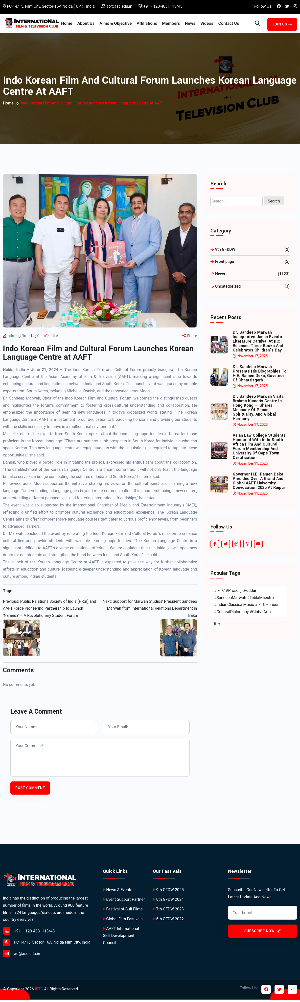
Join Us (282, 25)
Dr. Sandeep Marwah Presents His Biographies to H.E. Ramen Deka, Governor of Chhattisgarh (260, 375)
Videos (208, 20)
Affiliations (148, 20)
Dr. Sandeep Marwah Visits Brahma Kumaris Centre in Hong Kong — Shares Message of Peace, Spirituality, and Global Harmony (258, 409)
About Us (86, 24)
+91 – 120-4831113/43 (29, 933)
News (191, 20)
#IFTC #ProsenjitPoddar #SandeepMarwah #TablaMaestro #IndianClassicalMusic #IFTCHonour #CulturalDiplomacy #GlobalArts (246, 603)
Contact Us (227, 24)
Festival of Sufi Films (122, 911)
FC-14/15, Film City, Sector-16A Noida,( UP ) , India (49, 6)
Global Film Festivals (122, 920)
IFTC (39, 991)
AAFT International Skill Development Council (121, 937)
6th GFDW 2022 (168, 920)
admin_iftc (17, 337)
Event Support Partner (124, 901)
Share (189, 337)
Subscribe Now (262, 933)
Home (69, 20)
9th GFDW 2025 (168, 891)
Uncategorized (250, 288)
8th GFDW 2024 (168, 901)
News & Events (117, 891)
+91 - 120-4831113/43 (160, 6)
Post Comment (30, 790)
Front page (250, 263)
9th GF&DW (250, 251)
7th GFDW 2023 (168, 911)
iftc (217, 626)
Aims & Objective (110, 24)
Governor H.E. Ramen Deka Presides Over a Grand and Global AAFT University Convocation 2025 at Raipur (259, 483)
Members (172, 20)
